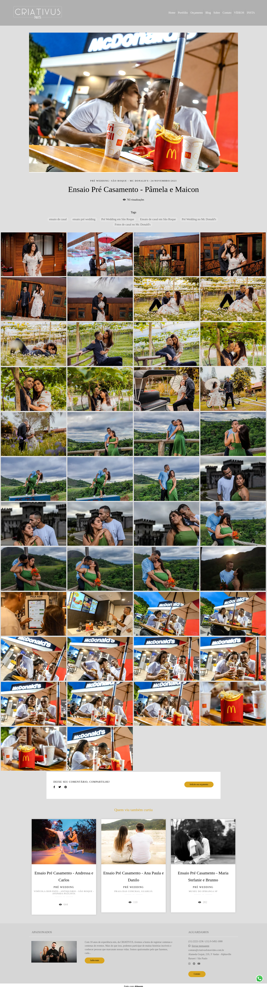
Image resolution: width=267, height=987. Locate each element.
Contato (227, 12)
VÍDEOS (239, 12)
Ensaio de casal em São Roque (158, 219)
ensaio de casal (58, 219)
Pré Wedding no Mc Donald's (199, 219)
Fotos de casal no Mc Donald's (133, 224)
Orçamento (196, 12)
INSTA (251, 12)
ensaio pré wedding (84, 219)
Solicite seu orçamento (199, 784)
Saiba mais (94, 960)
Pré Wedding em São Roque (117, 219)
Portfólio (183, 12)
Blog (208, 12)
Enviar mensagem (200, 946)
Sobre (217, 12)
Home (171, 12)
